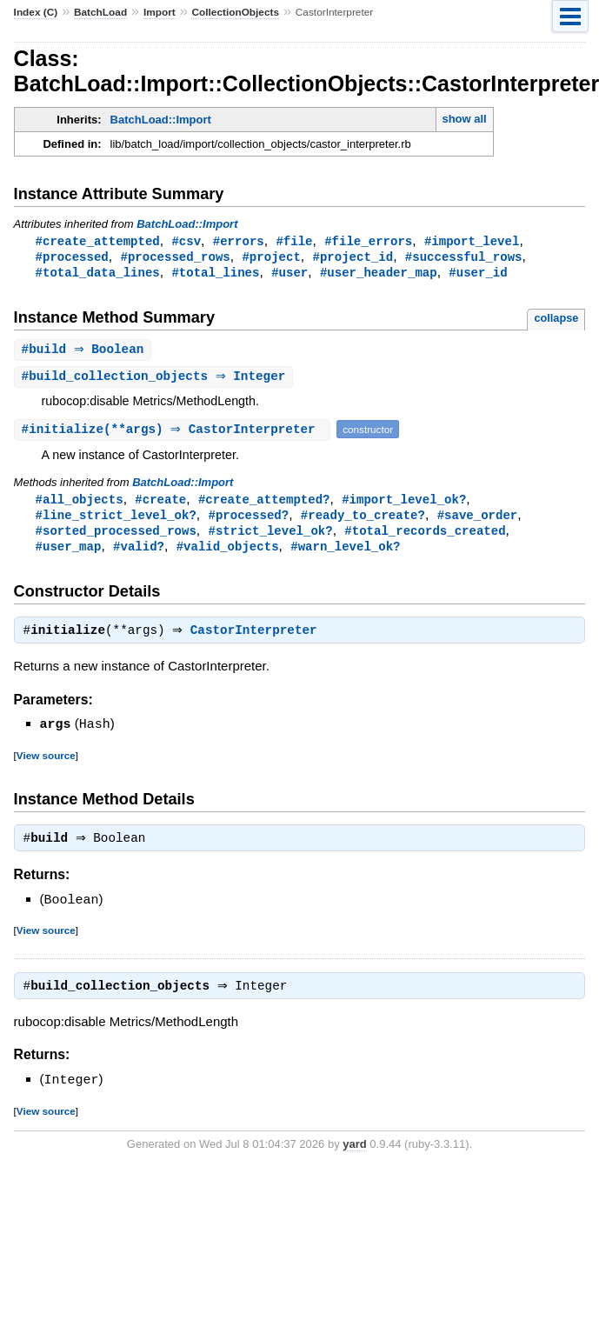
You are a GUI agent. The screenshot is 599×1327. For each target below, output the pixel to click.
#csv (186, 241)
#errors (238, 241)
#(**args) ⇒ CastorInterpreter (175, 433)
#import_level (471, 241)
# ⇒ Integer (156, 380)
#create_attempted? (264, 504)
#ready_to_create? (363, 520)
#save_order (477, 520)
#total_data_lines (98, 274)
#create (160, 504)
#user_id (478, 274)
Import (159, 12)
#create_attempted (98, 241)
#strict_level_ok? (270, 537)
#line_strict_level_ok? (116, 520)
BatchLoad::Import (160, 119)
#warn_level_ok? (345, 553)
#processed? (248, 520)
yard (354, 1154)
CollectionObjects (235, 12)
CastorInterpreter (258, 640)
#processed (72, 258)
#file (294, 241)
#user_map (69, 553)
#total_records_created (424, 537)
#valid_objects (227, 553)
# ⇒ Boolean (85, 352)
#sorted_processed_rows (116, 537)
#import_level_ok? (404, 504)
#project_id (352, 258)
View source (46, 764)
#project (271, 258)
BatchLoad (100, 12)
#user (289, 274)
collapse (556, 320)
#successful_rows (463, 258)
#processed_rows (175, 258)
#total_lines (215, 274)
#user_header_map (378, 274)
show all (464, 118)
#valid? (138, 553)
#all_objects (79, 504)
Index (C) (36, 12)
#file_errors (368, 241)
